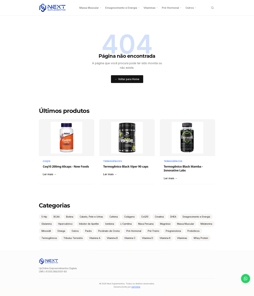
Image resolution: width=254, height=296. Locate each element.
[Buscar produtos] (212, 8)
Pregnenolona (173, 231)
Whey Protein (201, 238)
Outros (190, 7)
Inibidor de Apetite (89, 223)
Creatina (159, 216)
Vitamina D (147, 238)
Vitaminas (151, 7)
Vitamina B (112, 238)
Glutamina (46, 223)
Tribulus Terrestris (73, 238)
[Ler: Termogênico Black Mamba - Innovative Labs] (187, 137)
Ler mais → (49, 174)
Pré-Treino (153, 231)
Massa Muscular (90, 7)
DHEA (173, 216)
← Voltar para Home (127, 79)
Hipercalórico (65, 223)
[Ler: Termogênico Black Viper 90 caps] (127, 137)
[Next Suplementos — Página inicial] (52, 7)
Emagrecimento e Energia (122, 7)
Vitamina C (129, 238)
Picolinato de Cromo (109, 231)
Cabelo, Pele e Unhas (91, 216)
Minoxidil (46, 231)
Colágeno (129, 216)
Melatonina (206, 223)
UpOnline (135, 287)
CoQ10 (47, 161)
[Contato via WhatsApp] (245, 278)
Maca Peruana (146, 223)
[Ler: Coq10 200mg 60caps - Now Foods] (66, 137)
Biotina (69, 216)
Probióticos (193, 231)
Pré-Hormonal (172, 7)
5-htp (44, 216)
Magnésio (165, 223)
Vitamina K (165, 238)
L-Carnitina (126, 223)
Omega (61, 231)
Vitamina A (94, 238)
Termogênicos (112, 161)
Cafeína (114, 216)
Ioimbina (109, 223)
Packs (88, 231)
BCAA (57, 216)
